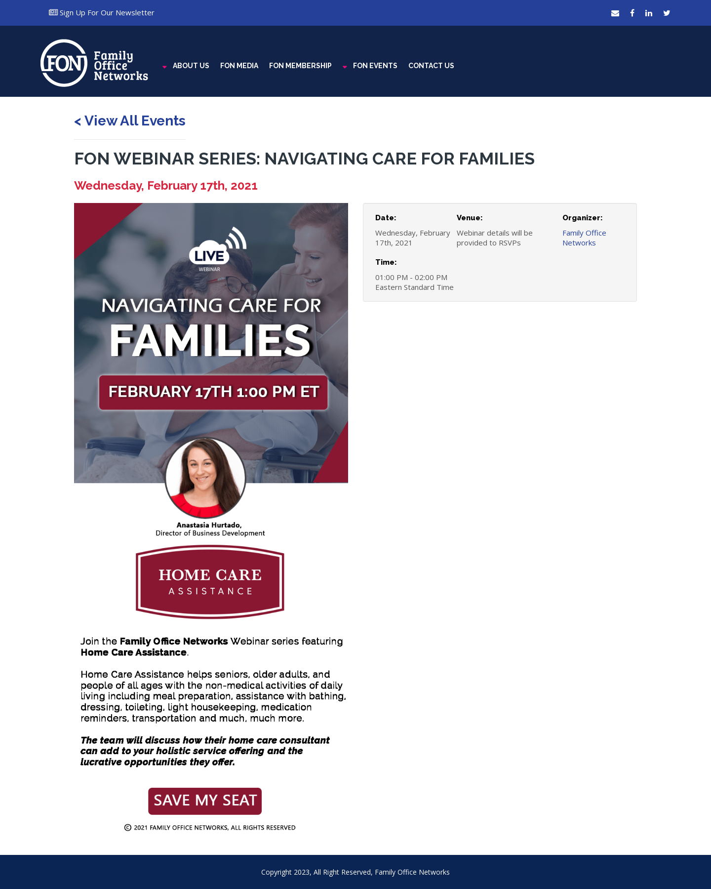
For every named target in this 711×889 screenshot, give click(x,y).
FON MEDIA (239, 66)
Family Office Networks (584, 237)
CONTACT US (431, 66)
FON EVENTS (375, 66)
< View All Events (130, 121)
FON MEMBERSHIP (300, 66)
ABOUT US (191, 66)
